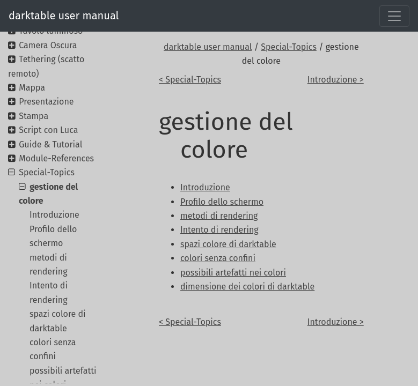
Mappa (32, 88)
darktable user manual (64, 15)
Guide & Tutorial (50, 144)
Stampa (33, 116)
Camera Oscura (48, 45)
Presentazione (46, 101)
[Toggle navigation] (394, 16)
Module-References (56, 158)
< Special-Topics (190, 80)
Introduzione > (335, 80)
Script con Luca (48, 130)
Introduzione (54, 215)
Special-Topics (289, 47)
